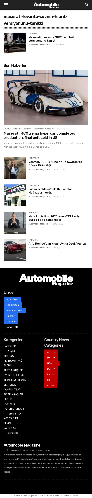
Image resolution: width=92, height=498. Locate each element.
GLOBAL (8, 365)
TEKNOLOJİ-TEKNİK (15, 380)
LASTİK (8, 399)
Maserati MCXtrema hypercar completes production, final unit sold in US (39, 135)
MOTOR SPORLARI (14, 408)
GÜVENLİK (9, 404)
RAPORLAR (10, 428)
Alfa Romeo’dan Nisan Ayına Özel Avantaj (57, 243)
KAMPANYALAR (12, 389)
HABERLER (34, 158)
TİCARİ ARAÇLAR (13, 394)
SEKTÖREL (10, 384)
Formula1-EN (15, 413)
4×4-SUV (9, 356)
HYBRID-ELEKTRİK (14, 375)
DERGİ (7, 423)
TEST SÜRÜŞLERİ (13, 370)
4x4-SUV (33, 34)
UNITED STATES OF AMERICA (17, 129)
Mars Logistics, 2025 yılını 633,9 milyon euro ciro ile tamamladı (56, 218)
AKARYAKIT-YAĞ (13, 360)
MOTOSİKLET (11, 418)
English (12, 351)
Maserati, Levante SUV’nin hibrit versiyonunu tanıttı (51, 39)
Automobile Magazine (39, 45)
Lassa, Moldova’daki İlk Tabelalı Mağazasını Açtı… (50, 190)
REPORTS (13, 433)
